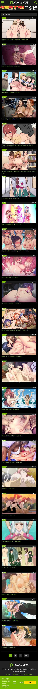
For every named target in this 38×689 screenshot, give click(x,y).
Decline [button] (21, 682)
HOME (8, 674)
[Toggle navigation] (2, 2)
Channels (17, 674)
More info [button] (14, 682)
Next (26, 655)
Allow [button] (30, 682)
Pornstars (28, 674)
